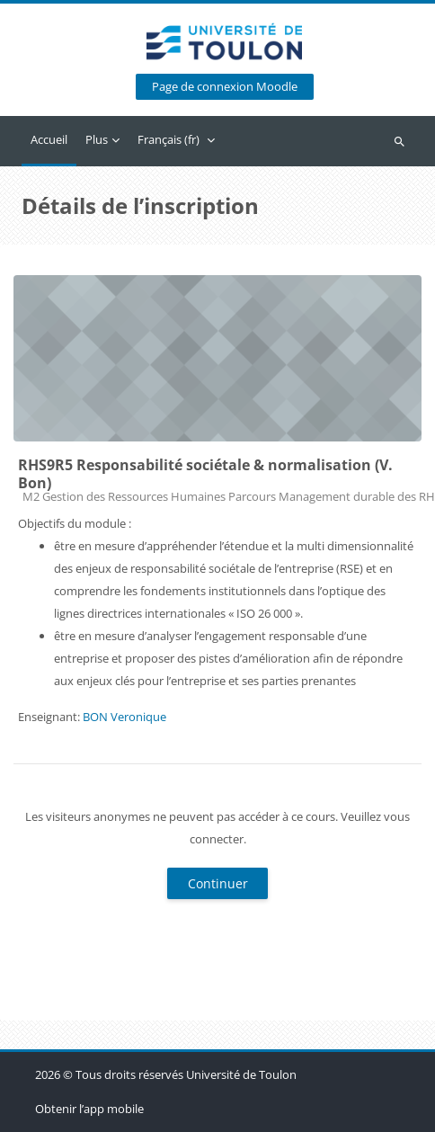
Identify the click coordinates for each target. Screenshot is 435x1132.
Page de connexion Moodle (224, 86)
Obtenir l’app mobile (89, 1109)
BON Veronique (124, 717)
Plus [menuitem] (96, 139)
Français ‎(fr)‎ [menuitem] (169, 139)
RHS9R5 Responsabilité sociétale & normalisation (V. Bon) (205, 474)
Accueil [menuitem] (49, 139)
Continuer (218, 883)
